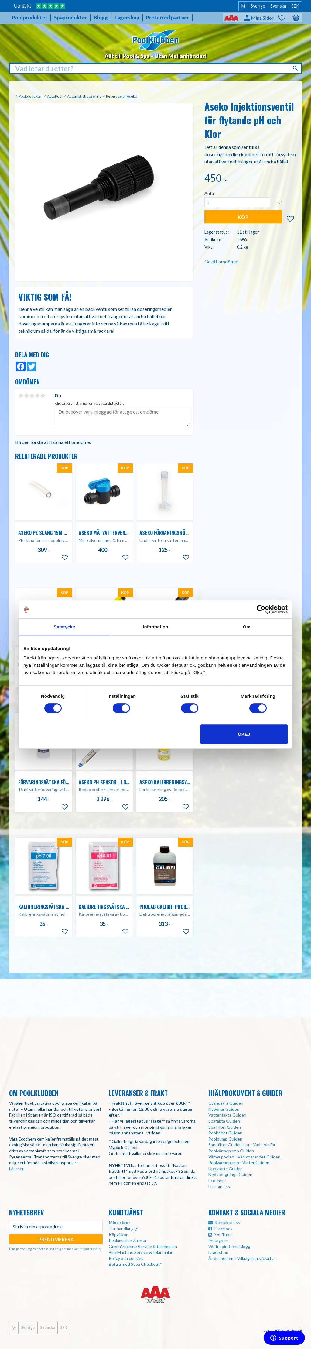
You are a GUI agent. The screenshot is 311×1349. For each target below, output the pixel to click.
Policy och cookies (126, 1258)
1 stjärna (21, 395)
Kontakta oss (227, 1222)
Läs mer (16, 1168)
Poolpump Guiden (225, 1138)
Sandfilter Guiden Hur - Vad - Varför (241, 1144)
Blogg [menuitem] (101, 17)
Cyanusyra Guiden (225, 1103)
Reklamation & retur (128, 1240)
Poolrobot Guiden (225, 1132)
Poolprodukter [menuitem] (29, 17)
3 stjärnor (32, 395)
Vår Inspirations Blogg (229, 1246)
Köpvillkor (118, 1234)
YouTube (223, 1234)
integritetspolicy (90, 1249)
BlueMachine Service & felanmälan (141, 1252)
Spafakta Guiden (224, 1121)
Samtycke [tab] (64, 626)
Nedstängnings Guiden (230, 1174)
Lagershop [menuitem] (126, 17)
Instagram (218, 1240)
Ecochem (217, 1180)
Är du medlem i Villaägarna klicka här (242, 1258)
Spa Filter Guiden (224, 1127)
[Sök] (296, 68)
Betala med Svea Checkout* (135, 1264)
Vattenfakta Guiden (227, 1114)
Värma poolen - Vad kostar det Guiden (244, 1156)
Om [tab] (246, 626)
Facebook (223, 1228)
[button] (285, 18)
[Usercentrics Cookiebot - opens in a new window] (261, 609)
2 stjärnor (26, 395)
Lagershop (218, 1252)
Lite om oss (219, 1186)
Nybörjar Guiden (223, 1109)
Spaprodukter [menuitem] (70, 17)
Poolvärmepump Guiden (231, 1150)
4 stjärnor (37, 395)
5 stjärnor (43, 395)
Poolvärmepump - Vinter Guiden (238, 1162)
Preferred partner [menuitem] (167, 17)
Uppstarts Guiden (225, 1168)
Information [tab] (155, 626)
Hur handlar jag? (124, 1228)
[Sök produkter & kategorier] (155, 69)
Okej (244, 734)
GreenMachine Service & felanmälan (143, 1246)
